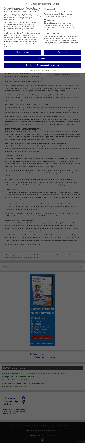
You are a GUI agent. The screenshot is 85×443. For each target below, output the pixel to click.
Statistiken (50, 20)
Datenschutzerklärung (11, 42)
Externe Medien (52, 33)
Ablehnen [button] (42, 59)
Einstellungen (19, 44)
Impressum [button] (53, 70)
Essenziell (50, 9)
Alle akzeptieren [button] (23, 52)
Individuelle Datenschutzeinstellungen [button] (42, 65)
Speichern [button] (62, 52)
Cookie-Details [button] (33, 70)
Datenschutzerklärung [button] (43, 70)
